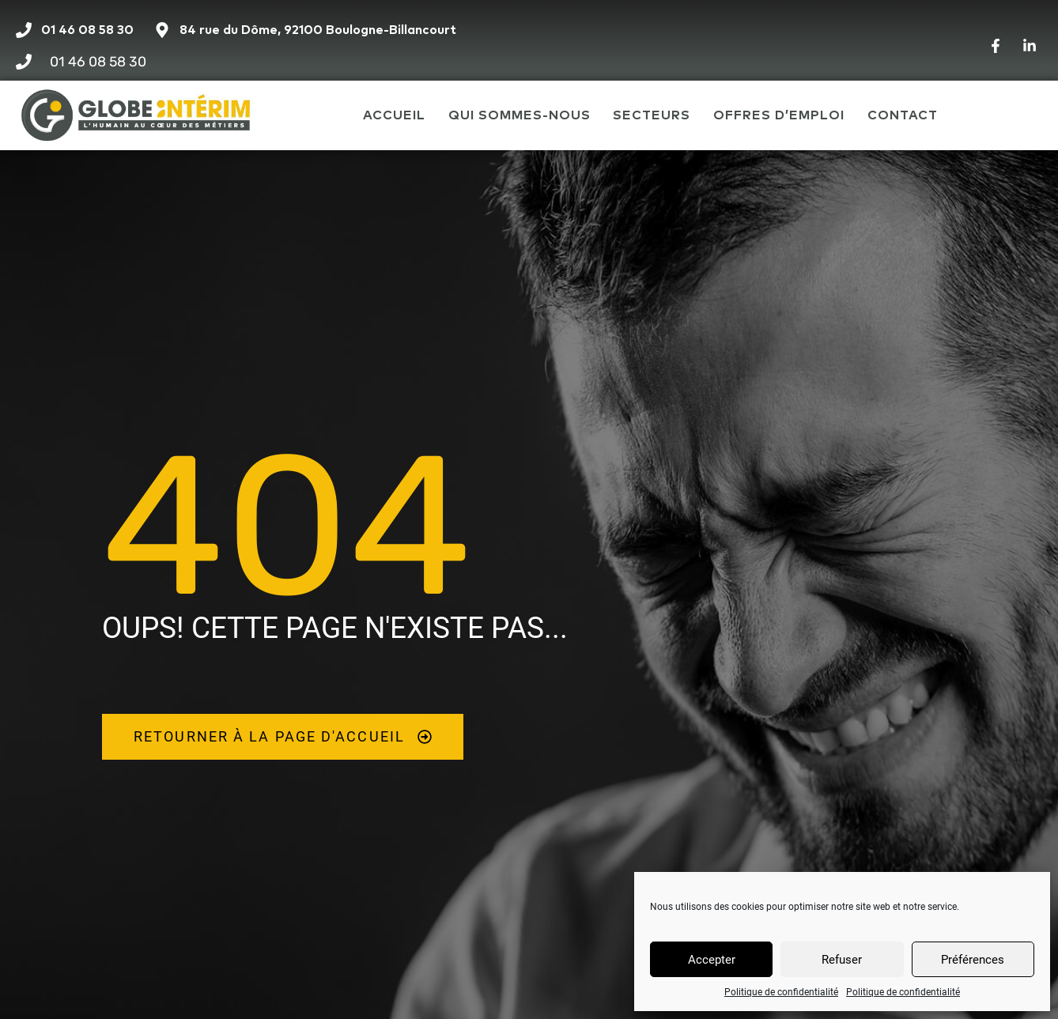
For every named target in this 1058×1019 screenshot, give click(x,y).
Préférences (972, 960)
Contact (902, 115)
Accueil (394, 115)
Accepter (711, 960)
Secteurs (651, 115)
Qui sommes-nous (519, 115)
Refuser (842, 960)
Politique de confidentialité (781, 992)
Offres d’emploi (779, 115)
